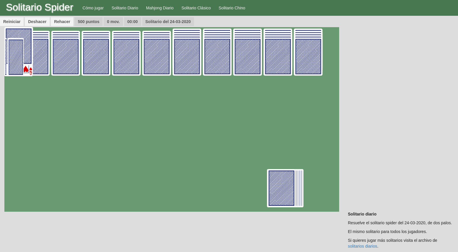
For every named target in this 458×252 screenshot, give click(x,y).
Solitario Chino (232, 8)
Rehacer (62, 21)
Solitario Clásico (196, 8)
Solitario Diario (125, 8)
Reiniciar (11, 21)
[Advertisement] (401, 114)
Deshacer (37, 21)
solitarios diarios (362, 246)
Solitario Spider (39, 7)
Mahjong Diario (160, 8)
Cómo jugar (93, 8)
